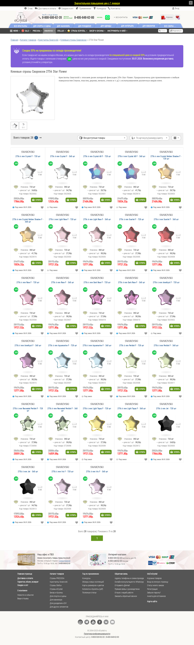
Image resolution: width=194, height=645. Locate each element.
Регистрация (152, 589)
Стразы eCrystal (56, 589)
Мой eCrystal (152, 573)
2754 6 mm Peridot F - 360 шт (166, 345)
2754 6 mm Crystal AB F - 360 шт (131, 156)
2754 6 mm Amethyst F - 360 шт (28, 345)
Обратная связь (121, 573)
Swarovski (48, 30)
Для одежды (106, 26)
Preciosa (36, 30)
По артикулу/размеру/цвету (149, 137)
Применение (85, 8)
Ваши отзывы (23, 598)
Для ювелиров (149, 26)
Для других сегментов (59, 606)
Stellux (60, 30)
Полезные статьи (89, 592)
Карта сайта (152, 601)
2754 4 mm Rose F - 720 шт (28, 282)
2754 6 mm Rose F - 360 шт (62, 282)
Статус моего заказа (155, 585)
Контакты (115, 8)
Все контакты (122, 17)
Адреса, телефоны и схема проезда (129, 578)
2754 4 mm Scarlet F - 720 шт (131, 219)
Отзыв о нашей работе (124, 592)
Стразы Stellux (56, 585)
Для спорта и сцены (58, 596)
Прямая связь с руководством (127, 589)
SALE (27, 30)
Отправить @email (122, 585)
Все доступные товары (94, 137)
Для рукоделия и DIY (58, 603)
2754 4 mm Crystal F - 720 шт (27, 156)
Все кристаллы (20, 26)
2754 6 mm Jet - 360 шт (28, 471)
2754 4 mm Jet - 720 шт (166, 408)
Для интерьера (127, 26)
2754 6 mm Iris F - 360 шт (97, 471)
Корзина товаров (154, 578)
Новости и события (25, 595)
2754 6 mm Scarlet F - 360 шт (166, 219)
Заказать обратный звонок (126, 596)
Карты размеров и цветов (93, 585)
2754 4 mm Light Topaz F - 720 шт (97, 408)
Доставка (47, 8)
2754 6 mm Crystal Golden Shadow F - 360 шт (27, 220)
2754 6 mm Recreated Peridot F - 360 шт (62, 409)
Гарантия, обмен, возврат (27, 581)
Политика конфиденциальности (97, 633)
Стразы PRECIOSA (57, 578)
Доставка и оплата (25, 578)
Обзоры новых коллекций (93, 581)
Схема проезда (64, 560)
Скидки (67, 8)
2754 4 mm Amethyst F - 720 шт (166, 282)
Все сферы (169, 26)
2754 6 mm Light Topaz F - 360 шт (131, 408)
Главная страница (24, 573)
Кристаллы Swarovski (59, 581)
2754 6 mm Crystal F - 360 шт (62, 156)
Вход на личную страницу (157, 581)
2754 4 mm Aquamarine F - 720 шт (62, 345)
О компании (22, 590)
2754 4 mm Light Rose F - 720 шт (62, 219)
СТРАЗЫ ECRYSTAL (78, 30)
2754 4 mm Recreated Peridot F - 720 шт (28, 409)
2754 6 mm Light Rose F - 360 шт (97, 219)
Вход (177, 8)
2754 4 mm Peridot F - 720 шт (131, 345)
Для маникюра (63, 26)
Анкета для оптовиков (156, 596)
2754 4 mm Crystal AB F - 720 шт (97, 156)
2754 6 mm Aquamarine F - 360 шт (97, 345)
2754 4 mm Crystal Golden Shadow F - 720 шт (166, 157)
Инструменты (116, 30)
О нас (30, 8)
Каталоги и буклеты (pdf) (92, 589)
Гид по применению (90, 573)
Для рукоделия (85, 26)
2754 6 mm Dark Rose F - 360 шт (131, 282)
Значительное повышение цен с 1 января (97, 3)
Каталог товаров (57, 573)
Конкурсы (101, 8)
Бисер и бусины (96, 30)
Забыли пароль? (154, 592)
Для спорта (42, 26)
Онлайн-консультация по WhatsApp (129, 581)
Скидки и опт (22, 585)
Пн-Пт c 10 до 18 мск (49, 15)
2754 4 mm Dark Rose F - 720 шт (97, 282)
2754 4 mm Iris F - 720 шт (62, 471)
